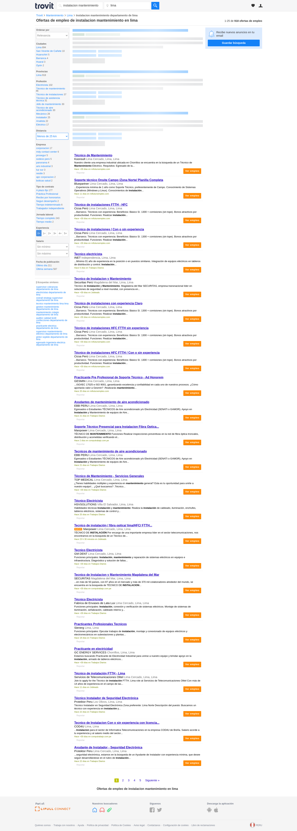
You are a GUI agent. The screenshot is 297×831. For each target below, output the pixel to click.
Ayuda (81, 825)
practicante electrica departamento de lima (47, 327)
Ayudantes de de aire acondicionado (111, 402)
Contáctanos (154, 825)
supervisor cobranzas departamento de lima (47, 288)
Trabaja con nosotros (64, 825)
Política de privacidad (98, 825)
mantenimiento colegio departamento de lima (47, 313)
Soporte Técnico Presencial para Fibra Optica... (116, 426)
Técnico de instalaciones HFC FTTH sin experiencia (111, 328)
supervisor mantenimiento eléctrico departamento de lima (51, 332)
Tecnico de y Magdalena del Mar (116, 574)
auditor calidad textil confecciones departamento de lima (51, 320)
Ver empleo (192, 170)
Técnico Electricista (88, 500)
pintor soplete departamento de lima (52, 338)
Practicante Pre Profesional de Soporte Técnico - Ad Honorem (118, 377)
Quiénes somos (43, 825)
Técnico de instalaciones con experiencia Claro (108, 303)
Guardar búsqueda (233, 42)
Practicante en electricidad (93, 648)
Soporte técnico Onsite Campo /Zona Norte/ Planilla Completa (118, 180)
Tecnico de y (102, 278)
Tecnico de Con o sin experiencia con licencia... (116, 722)
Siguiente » (152, 780)
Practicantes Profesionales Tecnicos (100, 624)
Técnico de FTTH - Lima (99, 673)
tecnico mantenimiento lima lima (52, 303)
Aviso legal (139, 825)
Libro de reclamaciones (203, 825)
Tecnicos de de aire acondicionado (110, 451)
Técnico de (93, 155)
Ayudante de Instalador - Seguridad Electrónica (108, 747)
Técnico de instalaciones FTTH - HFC (101, 204)
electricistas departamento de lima (51, 293)
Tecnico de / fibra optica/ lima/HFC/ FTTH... (113, 525)
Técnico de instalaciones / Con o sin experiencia (109, 229)
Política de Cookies (121, 825)
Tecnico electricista (88, 254)
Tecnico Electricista (88, 550)
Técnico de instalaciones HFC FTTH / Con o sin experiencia (117, 352)
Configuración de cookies (176, 825)
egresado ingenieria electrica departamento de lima (50, 343)
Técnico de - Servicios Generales (109, 476)
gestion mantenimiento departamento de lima (47, 308)
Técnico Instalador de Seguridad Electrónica (106, 698)
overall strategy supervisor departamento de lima (49, 299)
